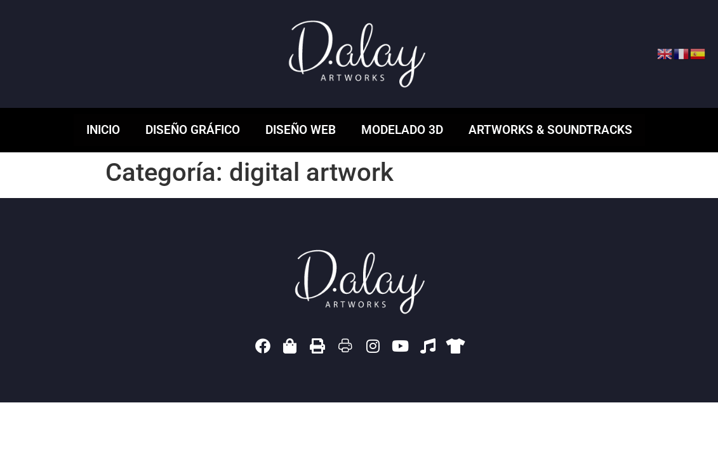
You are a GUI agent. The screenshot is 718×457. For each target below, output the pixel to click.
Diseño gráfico (192, 130)
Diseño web (300, 130)
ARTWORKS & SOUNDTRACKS (550, 130)
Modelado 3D (402, 130)
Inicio (103, 130)
